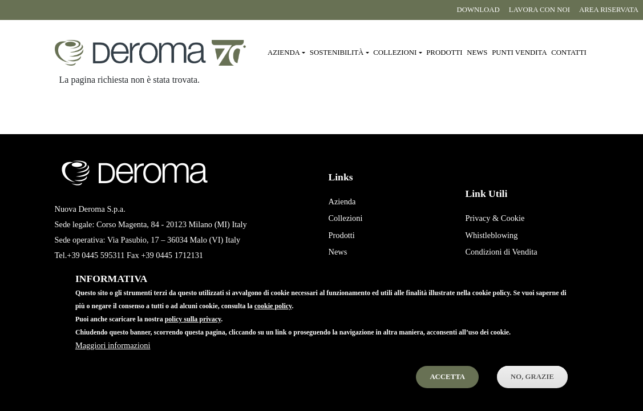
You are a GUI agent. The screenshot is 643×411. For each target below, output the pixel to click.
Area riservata (608, 10)
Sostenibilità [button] (337, 53)
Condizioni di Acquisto (503, 268)
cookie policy (273, 318)
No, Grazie (532, 388)
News (477, 53)
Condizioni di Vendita (501, 251)
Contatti (569, 53)
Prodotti (444, 53)
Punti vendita (519, 53)
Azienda (341, 201)
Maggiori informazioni (112, 356)
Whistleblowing (491, 235)
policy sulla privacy (193, 331)
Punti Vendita (350, 268)
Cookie (513, 218)
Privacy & (482, 218)
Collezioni (345, 218)
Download (477, 10)
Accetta (447, 388)
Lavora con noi (539, 10)
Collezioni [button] (394, 53)
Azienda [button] (284, 53)
